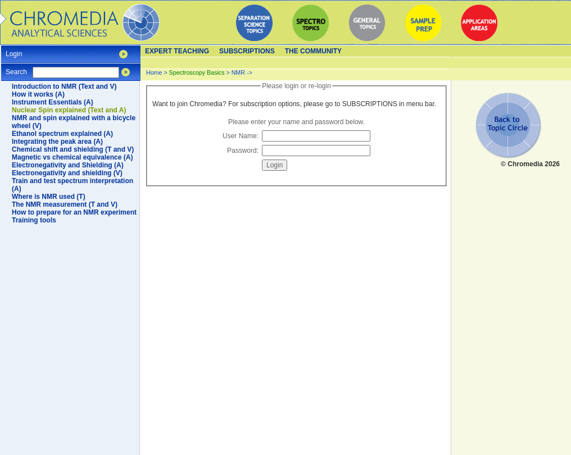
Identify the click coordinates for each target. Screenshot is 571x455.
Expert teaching (177, 51)
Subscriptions (247, 51)
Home (154, 72)
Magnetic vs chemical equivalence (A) (72, 157)
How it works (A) (38, 94)
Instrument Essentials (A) (52, 102)
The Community (313, 51)
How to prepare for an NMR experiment (74, 212)
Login (14, 50)
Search (16, 68)
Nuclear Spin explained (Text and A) (69, 110)
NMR (238, 72)
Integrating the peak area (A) (57, 141)
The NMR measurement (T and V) (64, 204)
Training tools (34, 220)
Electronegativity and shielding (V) (67, 173)
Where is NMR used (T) (48, 197)
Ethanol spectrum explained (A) (62, 134)
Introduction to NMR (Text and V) (64, 86)
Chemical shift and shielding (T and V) (73, 149)
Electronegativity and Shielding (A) (68, 165)
